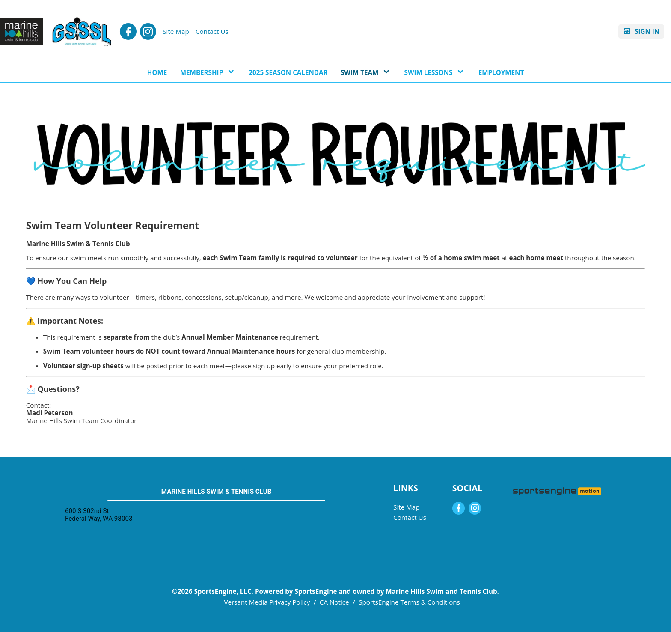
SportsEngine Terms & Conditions (409, 602)
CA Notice (334, 602)
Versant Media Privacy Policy (267, 602)
